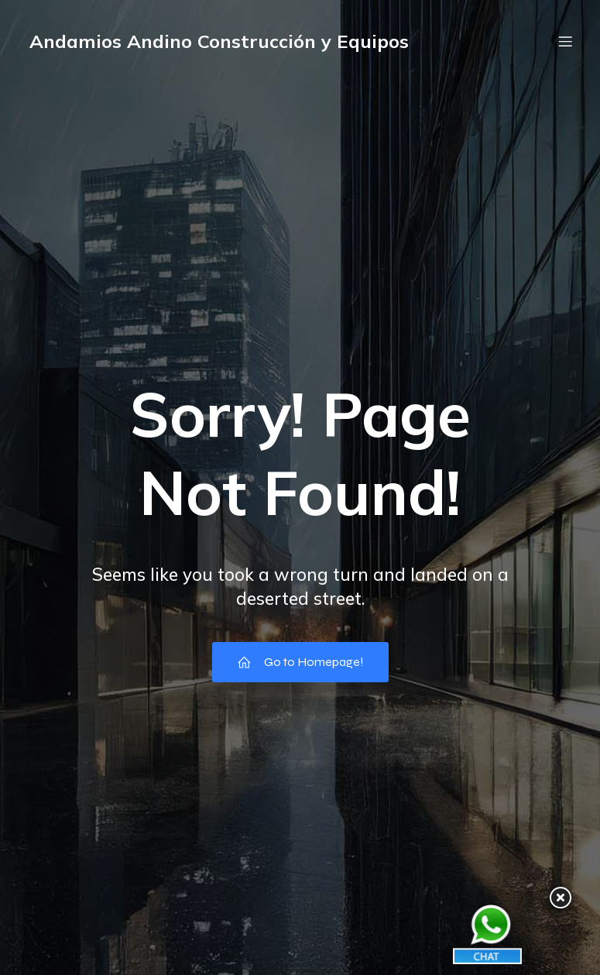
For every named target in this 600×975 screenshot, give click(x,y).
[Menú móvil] (566, 42)
